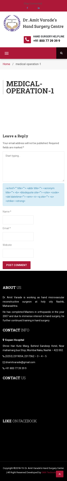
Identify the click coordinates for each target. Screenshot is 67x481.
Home (6, 64)
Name (7, 211)
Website (7, 245)
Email (7, 228)
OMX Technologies (51, 472)
